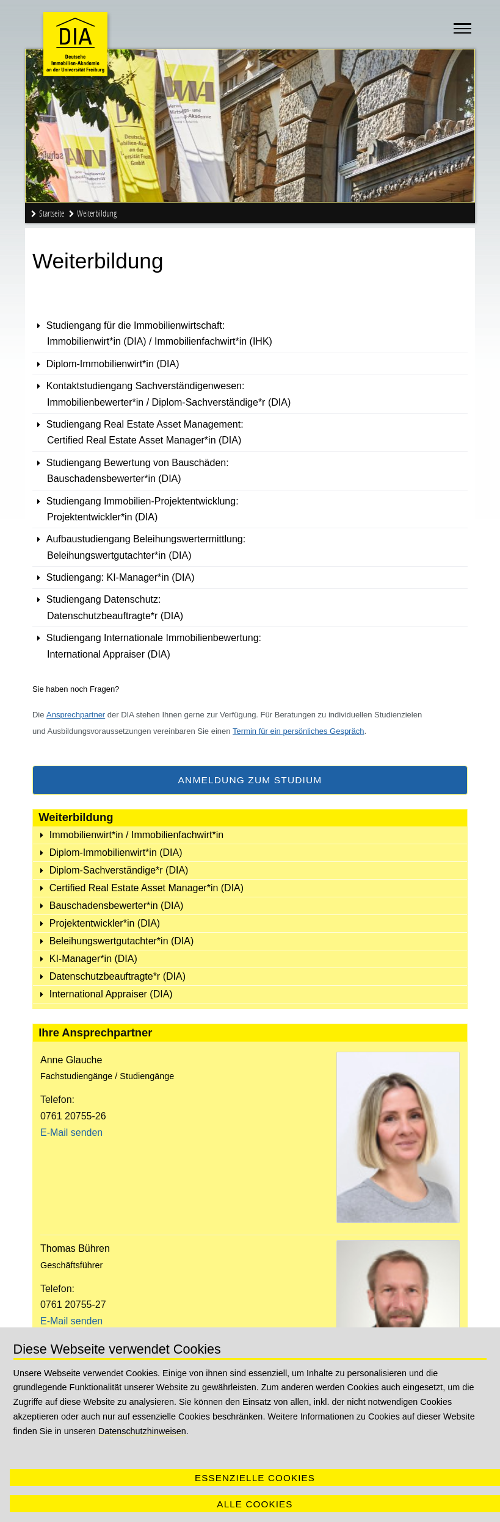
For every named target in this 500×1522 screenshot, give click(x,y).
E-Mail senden (71, 1132)
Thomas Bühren (75, 1248)
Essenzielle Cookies (255, 1478)
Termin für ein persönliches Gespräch (298, 731)
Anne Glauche (71, 1060)
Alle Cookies (254, 1504)
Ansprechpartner (75, 714)
